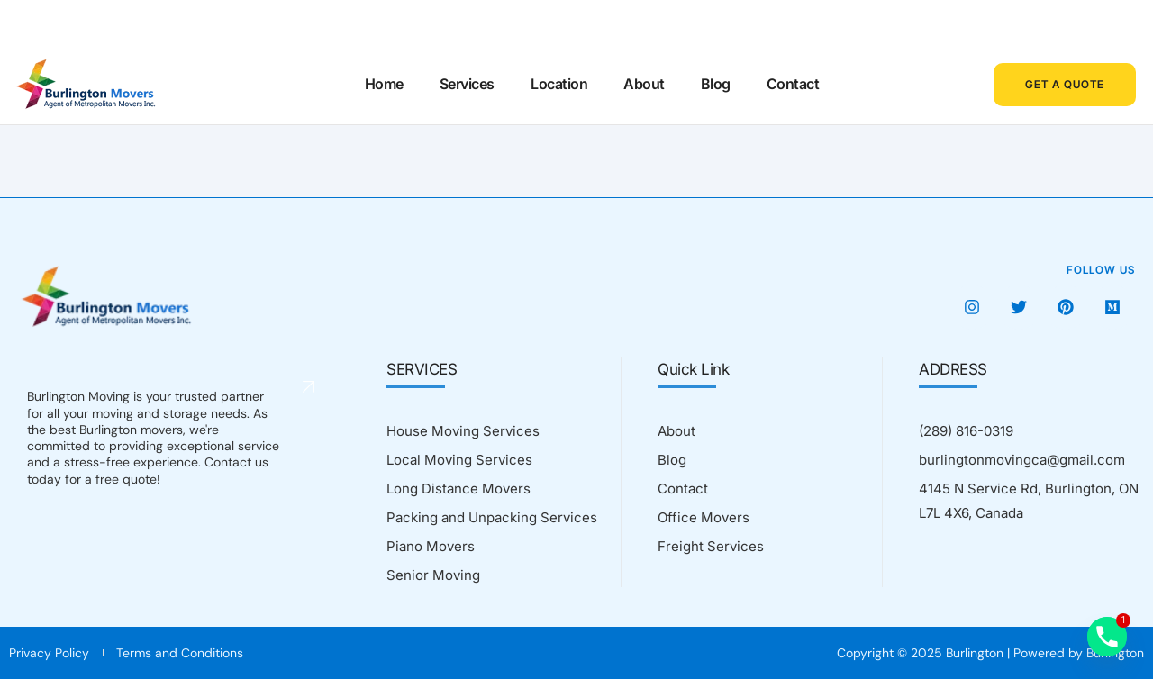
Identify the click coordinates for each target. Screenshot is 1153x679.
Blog (715, 84)
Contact (792, 84)
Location (559, 84)
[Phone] (1107, 636)
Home (384, 84)
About (644, 84)
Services (467, 84)
